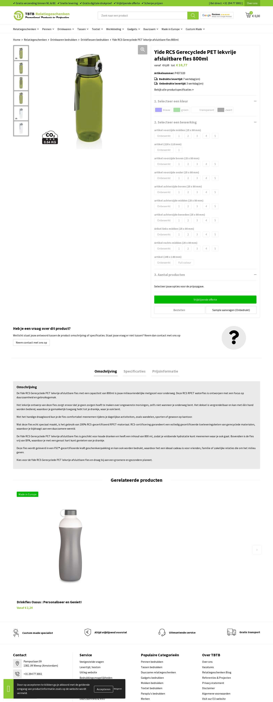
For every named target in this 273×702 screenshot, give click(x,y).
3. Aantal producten (169, 274)
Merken (145, 654)
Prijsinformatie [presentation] (164, 370)
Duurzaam (149, 29)
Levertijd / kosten (90, 622)
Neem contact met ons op (31, 342)
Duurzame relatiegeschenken (158, 627)
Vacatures (208, 622)
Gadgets (132, 29)
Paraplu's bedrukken (153, 649)
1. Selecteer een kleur (171, 101)
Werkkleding (113, 29)
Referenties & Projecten (216, 633)
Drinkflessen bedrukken (95, 39)
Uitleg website (88, 627)
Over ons (252, 3)
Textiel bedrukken (151, 643)
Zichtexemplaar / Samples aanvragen (102, 649)
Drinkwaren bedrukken (63, 39)
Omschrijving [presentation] (107, 370)
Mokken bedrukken (152, 638)
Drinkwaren (64, 29)
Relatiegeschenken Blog (216, 627)
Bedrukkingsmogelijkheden (96, 633)
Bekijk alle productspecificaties (174, 89)
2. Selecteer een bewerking (175, 122)
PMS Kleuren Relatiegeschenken (99, 638)
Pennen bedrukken (152, 617)
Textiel (96, 29)
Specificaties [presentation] (135, 370)
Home (16, 39)
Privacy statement (213, 638)
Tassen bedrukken (151, 622)
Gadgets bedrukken (152, 633)
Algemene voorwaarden (216, 649)
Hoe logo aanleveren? (93, 643)
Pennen (46, 29)
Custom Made (194, 29)
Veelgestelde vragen (92, 617)
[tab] (107, 371)
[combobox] (143, 15)
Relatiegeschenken (24, 29)
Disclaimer (208, 643)
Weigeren (118, 688)
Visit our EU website (214, 654)
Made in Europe (171, 29)
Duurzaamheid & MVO (92, 654)
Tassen (81, 29)
